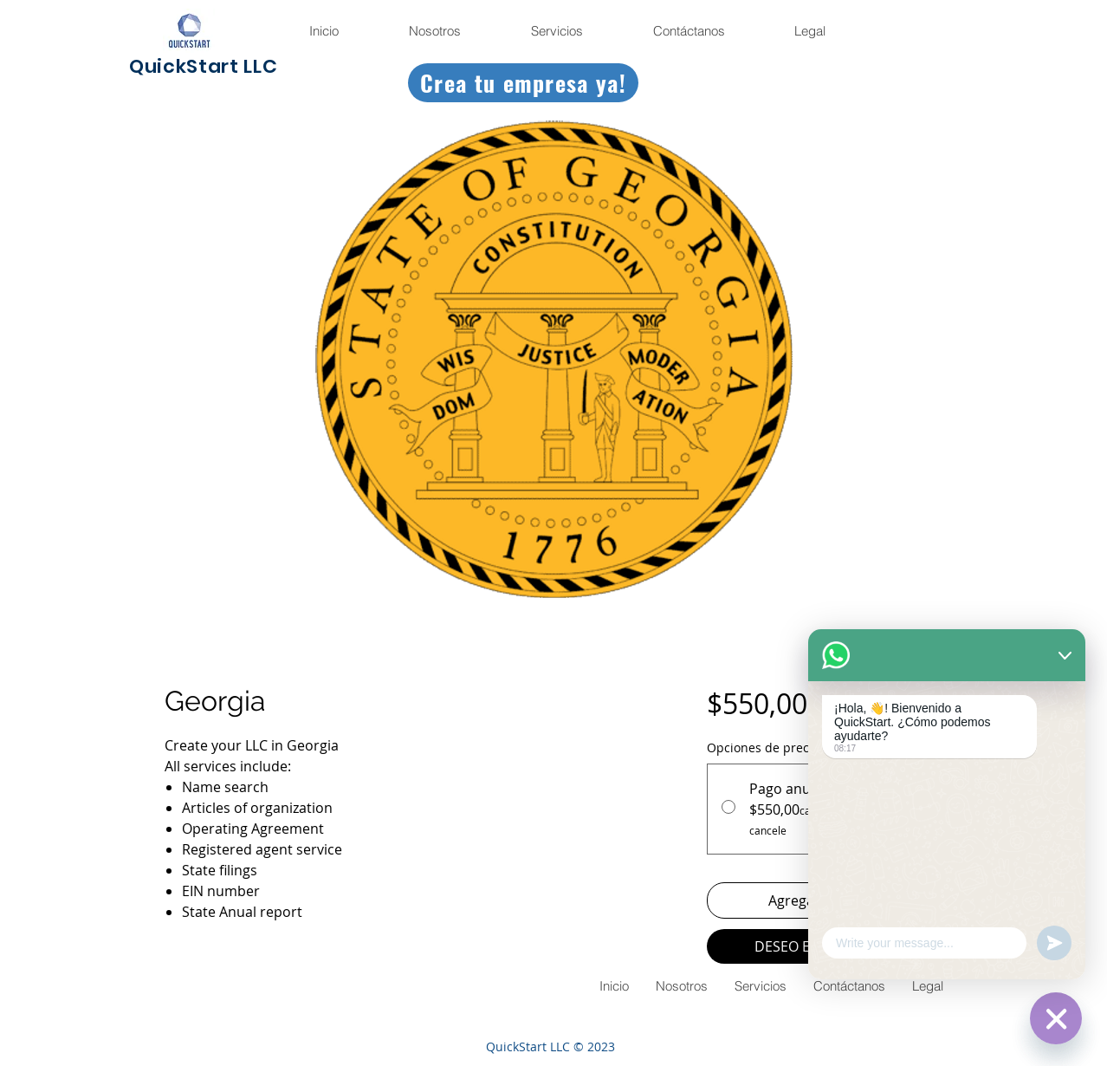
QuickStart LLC (203, 66)
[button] (809, 31)
